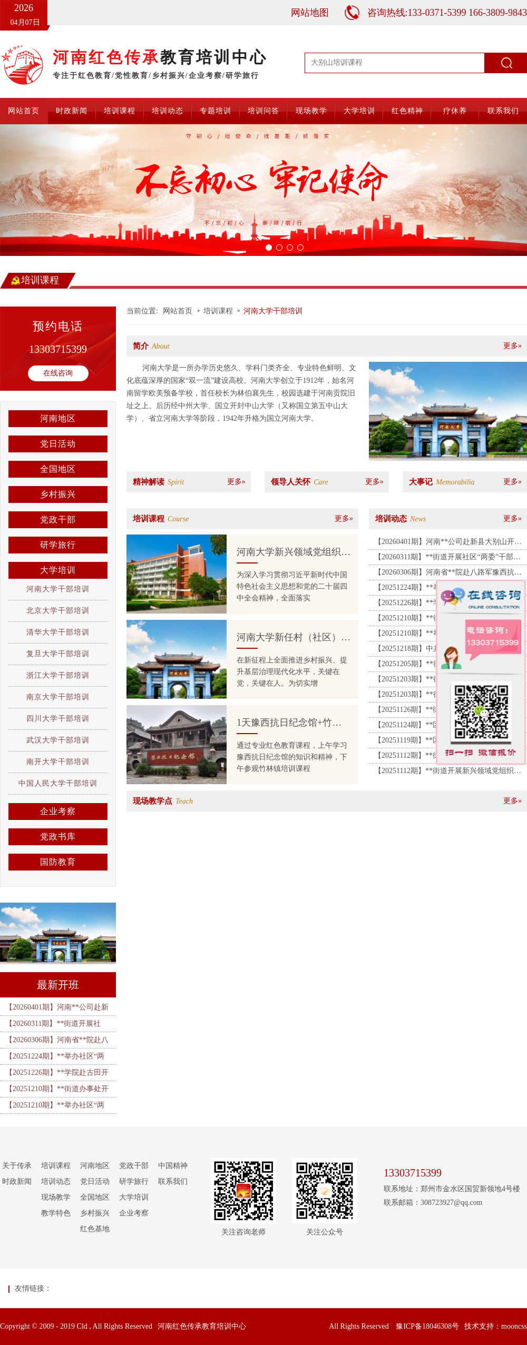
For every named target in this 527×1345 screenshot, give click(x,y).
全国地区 (58, 468)
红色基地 (95, 1229)
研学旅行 (58, 544)
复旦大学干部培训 (58, 654)
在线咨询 (58, 373)
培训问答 (263, 111)
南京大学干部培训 (58, 697)
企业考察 (58, 811)
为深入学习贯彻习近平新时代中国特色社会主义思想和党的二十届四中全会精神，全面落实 (292, 586)
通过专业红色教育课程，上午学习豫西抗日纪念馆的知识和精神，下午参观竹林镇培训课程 (292, 757)
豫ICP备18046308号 (427, 1326)
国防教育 (58, 861)
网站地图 (310, 12)
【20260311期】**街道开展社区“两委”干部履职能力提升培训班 (447, 559)
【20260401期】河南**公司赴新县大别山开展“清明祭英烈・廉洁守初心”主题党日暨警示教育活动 (447, 543)
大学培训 (359, 111)
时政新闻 (71, 111)
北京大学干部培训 (58, 611)
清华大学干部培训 (58, 632)
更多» (512, 346)
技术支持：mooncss (495, 1326)
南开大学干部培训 (58, 762)
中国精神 (173, 1166)
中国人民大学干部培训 (57, 783)
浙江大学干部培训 (58, 675)
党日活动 (58, 443)
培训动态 (167, 111)
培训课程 (119, 111)
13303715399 (58, 349)
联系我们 (503, 111)
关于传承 (17, 1166)
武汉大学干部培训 (58, 740)
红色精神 (407, 111)
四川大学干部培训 (58, 719)
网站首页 (24, 111)
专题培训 (215, 111)
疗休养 (455, 111)
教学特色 (56, 1213)
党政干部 (58, 519)
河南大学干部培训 (58, 589)
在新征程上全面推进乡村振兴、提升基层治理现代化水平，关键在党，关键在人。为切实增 (292, 671)
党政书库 (58, 836)
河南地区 (58, 418)
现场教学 (311, 111)
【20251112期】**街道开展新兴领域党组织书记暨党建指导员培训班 (447, 772)
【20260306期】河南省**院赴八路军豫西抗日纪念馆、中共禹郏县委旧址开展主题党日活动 (448, 574)
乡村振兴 (58, 494)
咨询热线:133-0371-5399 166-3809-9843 (447, 12)
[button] (39, 190)
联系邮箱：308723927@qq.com (433, 1202)
